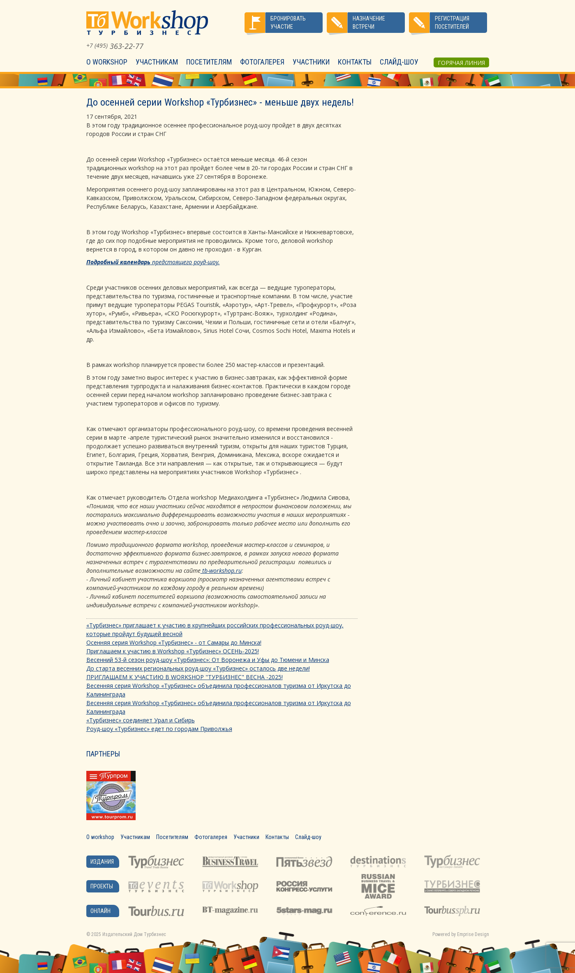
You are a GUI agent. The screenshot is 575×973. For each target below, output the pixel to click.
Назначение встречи (369, 22)
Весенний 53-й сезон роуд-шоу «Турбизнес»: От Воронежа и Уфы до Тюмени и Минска (207, 660)
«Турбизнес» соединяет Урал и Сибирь (140, 720)
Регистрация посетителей (452, 22)
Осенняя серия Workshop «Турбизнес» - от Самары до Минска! (173, 642)
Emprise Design (473, 934)
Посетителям (209, 62)
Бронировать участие (288, 22)
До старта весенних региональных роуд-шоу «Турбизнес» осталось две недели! (198, 668)
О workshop (106, 62)
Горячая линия (461, 63)
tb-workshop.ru (221, 570)
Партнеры (103, 753)
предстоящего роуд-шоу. (153, 262)
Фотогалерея (262, 62)
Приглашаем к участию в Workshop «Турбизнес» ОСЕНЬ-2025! (172, 651)
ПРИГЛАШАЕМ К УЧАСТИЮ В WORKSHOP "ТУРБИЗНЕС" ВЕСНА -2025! (184, 677)
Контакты (355, 62)
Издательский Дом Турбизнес (134, 934)
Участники (311, 62)
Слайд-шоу (399, 62)
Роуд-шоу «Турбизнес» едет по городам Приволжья (159, 729)
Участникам (157, 62)
